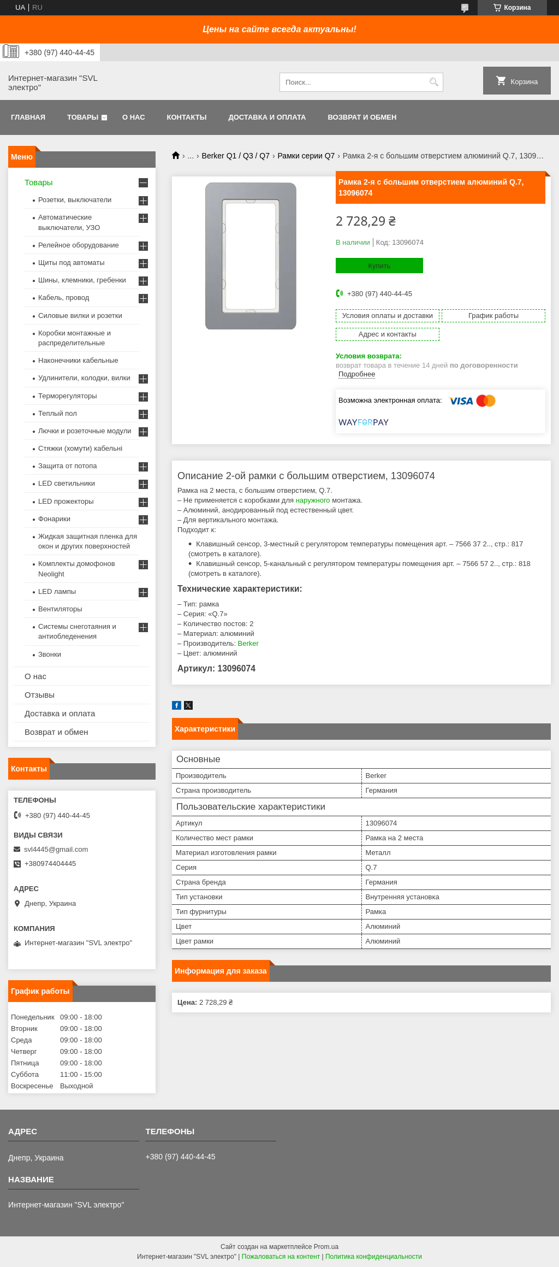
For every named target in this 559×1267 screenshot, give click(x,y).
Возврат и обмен (362, 117)
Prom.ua (326, 1247)
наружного (313, 500)
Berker (248, 643)
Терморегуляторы (67, 396)
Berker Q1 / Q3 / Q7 (236, 155)
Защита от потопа (67, 466)
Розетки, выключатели (74, 200)
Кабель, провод (63, 297)
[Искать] (433, 82)
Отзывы (40, 694)
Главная (28, 117)
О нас (133, 117)
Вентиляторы (60, 609)
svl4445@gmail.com (56, 849)
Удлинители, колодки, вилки (84, 378)
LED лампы (57, 591)
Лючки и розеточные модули (85, 431)
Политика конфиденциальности (373, 1256)
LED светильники (66, 483)
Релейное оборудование (78, 245)
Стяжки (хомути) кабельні (80, 448)
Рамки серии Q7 (306, 155)
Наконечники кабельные (78, 360)
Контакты (187, 117)
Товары (82, 117)
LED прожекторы (66, 501)
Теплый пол (57, 413)
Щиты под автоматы (71, 262)
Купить (379, 266)
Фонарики (54, 519)
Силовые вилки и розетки (80, 315)
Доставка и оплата (267, 117)
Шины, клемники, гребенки (82, 280)
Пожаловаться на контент (281, 1256)
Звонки (49, 654)
